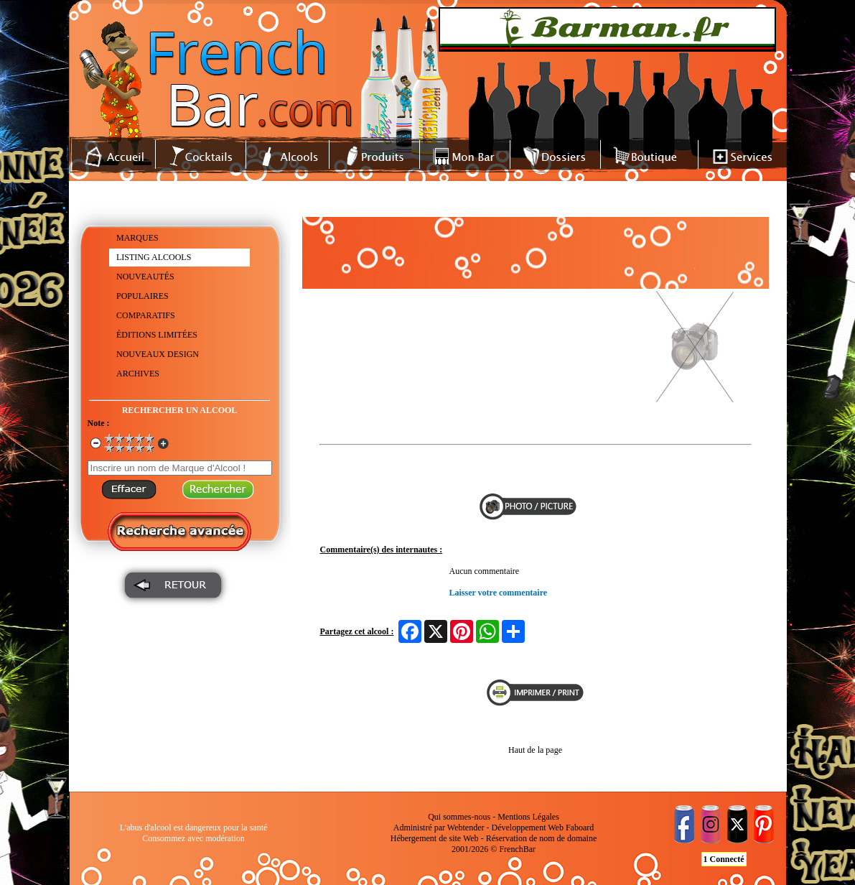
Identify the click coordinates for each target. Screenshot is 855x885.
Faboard (580, 828)
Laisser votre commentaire (498, 593)
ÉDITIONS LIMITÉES (156, 335)
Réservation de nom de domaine (541, 838)
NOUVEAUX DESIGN (157, 354)
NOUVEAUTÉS (145, 277)
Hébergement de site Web (435, 838)
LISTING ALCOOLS (153, 257)
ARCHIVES (137, 374)
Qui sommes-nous (459, 817)
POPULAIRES (142, 296)
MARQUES (137, 238)
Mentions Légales (528, 817)
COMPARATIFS (145, 315)
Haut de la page (535, 750)
